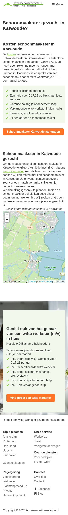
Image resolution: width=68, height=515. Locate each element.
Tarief (37, 441)
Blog (40, 493)
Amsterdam (10, 436)
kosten (11, 54)
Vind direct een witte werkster (30, 397)
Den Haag (9, 446)
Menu (57, 4)
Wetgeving (9, 481)
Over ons (40, 476)
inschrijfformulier (13, 171)
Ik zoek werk (42, 461)
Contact (39, 481)
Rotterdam (9, 441)
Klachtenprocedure (15, 486)
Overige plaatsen (14, 462)
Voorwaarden (11, 476)
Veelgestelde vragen (47, 446)
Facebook (44, 488)
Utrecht (7, 450)
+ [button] (7, 215)
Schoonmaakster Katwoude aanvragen (33, 131)
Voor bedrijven (43, 457)
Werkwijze (40, 436)
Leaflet (33, 281)
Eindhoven (10, 455)
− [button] (7, 220)
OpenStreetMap (46, 281)
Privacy (7, 490)
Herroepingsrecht (14, 495)
